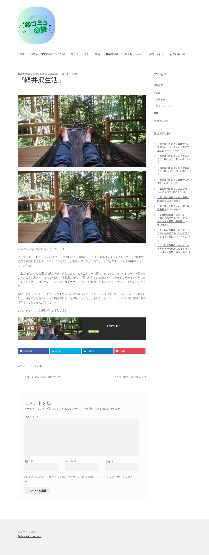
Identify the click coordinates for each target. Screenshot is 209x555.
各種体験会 (112, 54)
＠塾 (97, 54)
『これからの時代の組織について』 (42, 377)
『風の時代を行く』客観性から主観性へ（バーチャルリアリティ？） (173, 147)
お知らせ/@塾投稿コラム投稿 (47, 54)
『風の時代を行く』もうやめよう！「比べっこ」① (173, 169)
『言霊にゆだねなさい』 (128, 377)
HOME (21, 54)
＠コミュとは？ (80, 54)
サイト (109, 461)
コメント (31, 416)
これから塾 (36, 366)
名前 (28, 461)
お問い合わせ (156, 54)
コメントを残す (70, 74)
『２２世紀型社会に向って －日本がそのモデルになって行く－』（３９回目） (173, 248)
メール (70, 461)
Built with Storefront (29, 536)
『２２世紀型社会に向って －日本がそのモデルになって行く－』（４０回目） (173, 233)
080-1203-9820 (161, 120)
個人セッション (133, 54)
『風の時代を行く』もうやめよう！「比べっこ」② (173, 158)
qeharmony (53, 74)
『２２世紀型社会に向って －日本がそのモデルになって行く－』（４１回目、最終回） (173, 218)
